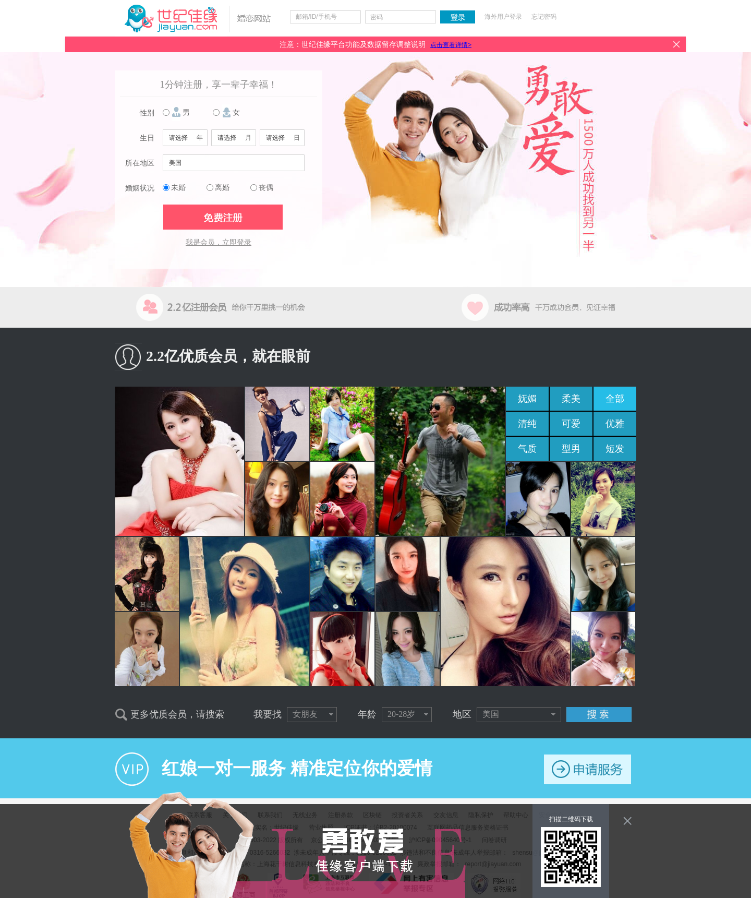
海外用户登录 (503, 16)
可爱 (571, 423)
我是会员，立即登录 (218, 242)
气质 (527, 449)
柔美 (571, 398)
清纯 (527, 423)
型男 (571, 449)
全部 (614, 398)
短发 (614, 449)
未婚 (178, 187)
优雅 (614, 423)
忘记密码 (543, 16)
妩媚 (527, 398)
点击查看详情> (450, 45)
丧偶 (266, 187)
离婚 (222, 187)
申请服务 (587, 769)
